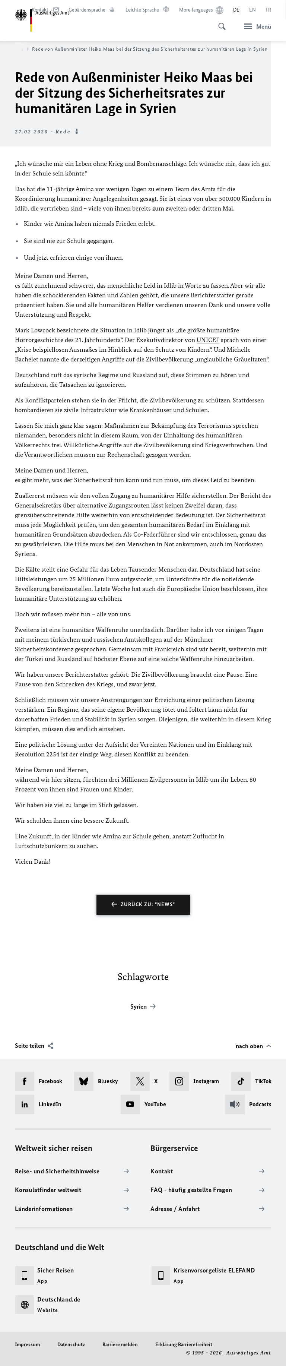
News (20, 49)
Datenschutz (71, 1344)
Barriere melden (120, 1344)
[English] (252, 10)
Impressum (27, 1344)
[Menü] (255, 26)
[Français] (268, 10)
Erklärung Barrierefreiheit (183, 1344)
